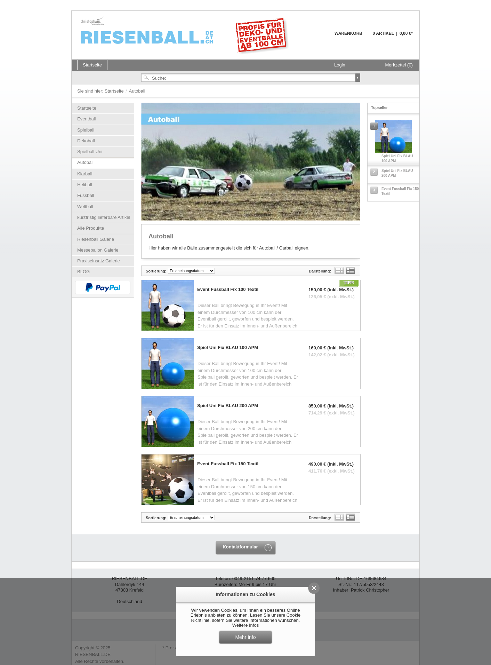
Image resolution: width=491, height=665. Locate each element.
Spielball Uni (89, 151)
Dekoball (86, 140)
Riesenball (185, 35)
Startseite (115, 91)
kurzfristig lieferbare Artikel (103, 217)
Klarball (84, 173)
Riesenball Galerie (95, 239)
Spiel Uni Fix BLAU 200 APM (227, 405)
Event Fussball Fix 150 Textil (227, 463)
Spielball (85, 130)
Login (339, 65)
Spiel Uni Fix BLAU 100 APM (227, 347)
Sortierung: (156, 271)
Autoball (85, 162)
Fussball (85, 195)
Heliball (84, 184)
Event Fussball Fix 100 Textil (227, 289)
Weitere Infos (245, 625)
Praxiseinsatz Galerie (98, 260)
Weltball (85, 206)
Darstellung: (320, 271)
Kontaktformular (240, 546)
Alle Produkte (90, 228)
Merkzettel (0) (399, 65)
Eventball (86, 118)
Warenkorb (317, 37)
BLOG (83, 271)
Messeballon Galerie (98, 250)
